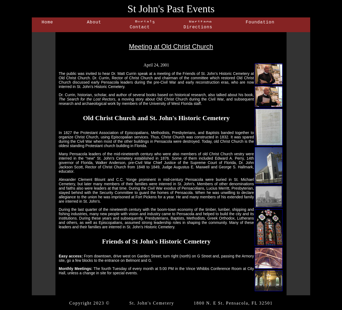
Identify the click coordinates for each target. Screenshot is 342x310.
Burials (145, 23)
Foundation (260, 23)
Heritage (200, 23)
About (94, 23)
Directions (198, 29)
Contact (140, 29)
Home (47, 23)
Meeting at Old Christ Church (171, 48)
